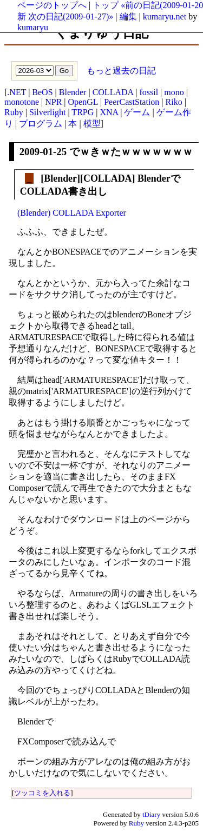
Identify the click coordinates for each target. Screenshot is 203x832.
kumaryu (32, 27)
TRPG (82, 112)
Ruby (13, 112)
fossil (148, 92)
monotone (21, 102)
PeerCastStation (131, 102)
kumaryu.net (164, 16)
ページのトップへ (52, 5)
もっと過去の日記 (120, 70)
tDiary (151, 814)
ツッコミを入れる (42, 793)
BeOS (42, 92)
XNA (109, 112)
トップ (106, 5)
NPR (53, 102)
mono (174, 92)
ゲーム (137, 112)
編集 (128, 16)
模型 (92, 123)
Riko (174, 102)
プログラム (40, 123)
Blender (73, 92)
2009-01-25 (43, 151)
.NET (16, 92)
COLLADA (113, 92)
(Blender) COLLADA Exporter (71, 212)
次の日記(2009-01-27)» (70, 16)
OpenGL (83, 102)
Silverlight (47, 112)
